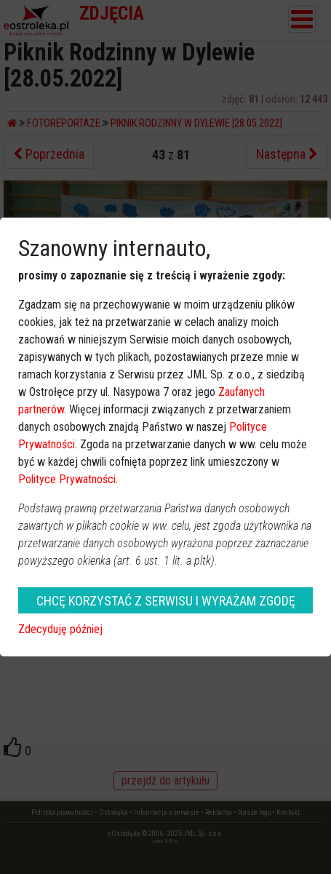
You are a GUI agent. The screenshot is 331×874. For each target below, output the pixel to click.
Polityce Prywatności (67, 479)
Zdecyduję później (60, 629)
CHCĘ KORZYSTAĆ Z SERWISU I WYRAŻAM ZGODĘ (165, 600)
